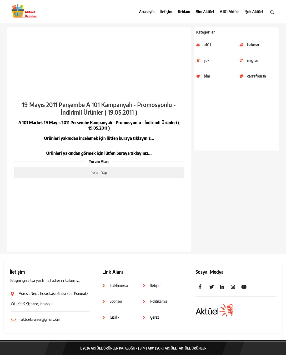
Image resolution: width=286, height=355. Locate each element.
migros (252, 60)
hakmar (253, 44)
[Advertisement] (236, 117)
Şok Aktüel (254, 11)
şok (206, 60)
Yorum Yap (99, 173)
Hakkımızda (119, 285)
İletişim (166, 11)
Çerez (154, 317)
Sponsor (116, 301)
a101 (207, 44)
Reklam (184, 11)
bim (207, 76)
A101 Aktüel (230, 11)
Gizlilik (114, 317)
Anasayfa (147, 11)
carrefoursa (256, 76)
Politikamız (158, 301)
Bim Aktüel (205, 11)
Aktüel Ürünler (192, 348)
